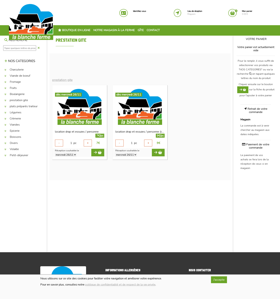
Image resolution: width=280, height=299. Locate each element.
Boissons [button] (12, 137)
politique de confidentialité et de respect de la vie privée (120, 285)
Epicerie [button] (12, 131)
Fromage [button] (12, 82)
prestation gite (62, 80)
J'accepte (219, 280)
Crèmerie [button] (12, 119)
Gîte (141, 30)
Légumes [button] (12, 112)
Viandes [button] (12, 125)
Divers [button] (11, 143)
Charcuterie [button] (14, 70)
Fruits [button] (10, 88)
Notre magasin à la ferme (114, 30)
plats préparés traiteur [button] (21, 106)
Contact (153, 30)
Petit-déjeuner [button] (16, 155)
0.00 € (247, 12)
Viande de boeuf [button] (17, 76)
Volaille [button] (11, 149)
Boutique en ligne (74, 30)
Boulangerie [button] (14, 94)
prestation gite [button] (16, 100)
